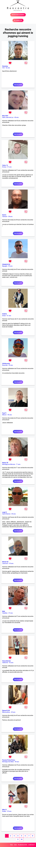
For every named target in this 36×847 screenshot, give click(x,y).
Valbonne (5, 662)
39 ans (17, 762)
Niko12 (4, 809)
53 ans (10, 266)
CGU (15, 845)
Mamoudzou (6, 712)
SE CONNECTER (18, 20)
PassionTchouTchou (8, 760)
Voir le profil (18, 85)
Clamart (4, 216)
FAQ (11, 845)
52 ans (8, 68)
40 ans (16, 117)
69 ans (14, 514)
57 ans (11, 613)
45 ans (13, 712)
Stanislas (5, 66)
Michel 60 (5, 562)
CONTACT (31, 845)
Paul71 (4, 413)
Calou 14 (5, 165)
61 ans (9, 315)
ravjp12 (4, 512)
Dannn (4, 215)
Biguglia (4, 266)
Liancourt (5, 563)
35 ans (9, 811)
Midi (3, 611)
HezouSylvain (6, 661)
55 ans (10, 415)
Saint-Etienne (6, 514)
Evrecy (4, 167)
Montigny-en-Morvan (8, 464)
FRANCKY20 (6, 264)
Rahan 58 (5, 462)
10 (21, 839)
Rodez (4, 811)
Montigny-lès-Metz (8, 762)
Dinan (4, 315)
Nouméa (5, 365)
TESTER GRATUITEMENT (18, 14)
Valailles (4, 613)
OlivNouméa (6, 363)
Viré (3, 68)
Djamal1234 (6, 710)
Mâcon (4, 415)
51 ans (9, 167)
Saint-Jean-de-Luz (7, 117)
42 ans (11, 662)
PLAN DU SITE (22, 845)
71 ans (18, 464)
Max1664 (5, 116)
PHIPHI (4, 314)
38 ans (10, 216)
